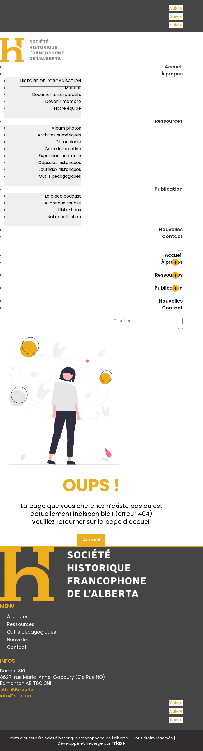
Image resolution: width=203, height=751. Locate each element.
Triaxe (118, 743)
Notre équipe (67, 108)
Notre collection (64, 217)
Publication (169, 189)
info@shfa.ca (15, 695)
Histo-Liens (69, 210)
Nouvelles (171, 229)
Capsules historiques (59, 162)
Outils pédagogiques (60, 176)
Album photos (66, 128)
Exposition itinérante (60, 156)
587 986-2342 (17, 689)
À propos (172, 73)
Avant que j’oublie (62, 203)
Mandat (73, 88)
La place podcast (63, 196)
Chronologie (68, 142)
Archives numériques (59, 135)
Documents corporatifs (56, 94)
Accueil (174, 66)
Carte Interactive (63, 149)
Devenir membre (63, 101)
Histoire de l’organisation (50, 81)
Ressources (169, 121)
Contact (172, 236)
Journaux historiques (59, 169)
